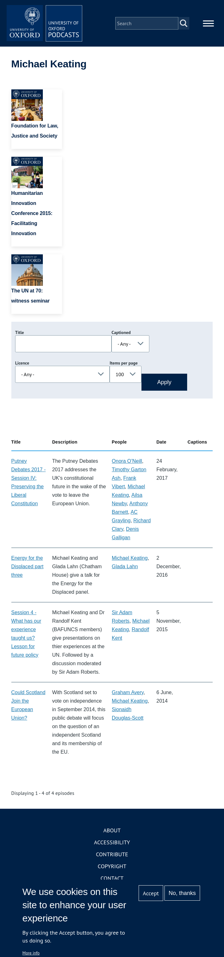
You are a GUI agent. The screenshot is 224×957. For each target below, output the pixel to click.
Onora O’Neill (127, 461)
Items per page (124, 363)
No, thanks (182, 893)
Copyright (112, 866)
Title (19, 332)
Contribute (112, 854)
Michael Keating (130, 558)
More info (31, 953)
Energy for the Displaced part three (27, 566)
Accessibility (112, 842)
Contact (112, 878)
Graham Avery (128, 692)
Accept (151, 893)
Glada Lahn (125, 566)
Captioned (121, 332)
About (112, 830)
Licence (22, 363)
